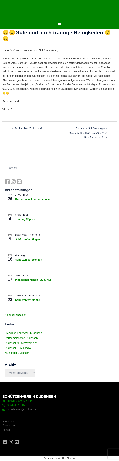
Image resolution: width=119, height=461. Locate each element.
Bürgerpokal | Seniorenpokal (32, 199)
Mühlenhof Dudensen (17, 352)
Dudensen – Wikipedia (18, 348)
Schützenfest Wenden (28, 259)
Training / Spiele (25, 219)
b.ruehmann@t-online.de (21, 409)
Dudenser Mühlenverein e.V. (21, 343)
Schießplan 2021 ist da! (28, 128)
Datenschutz (9, 425)
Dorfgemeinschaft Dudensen (21, 338)
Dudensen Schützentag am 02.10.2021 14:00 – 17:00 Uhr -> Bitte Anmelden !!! (88, 133)
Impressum (8, 421)
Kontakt (6, 429)
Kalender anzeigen (15, 315)
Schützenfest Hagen (27, 239)
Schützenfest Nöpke (27, 300)
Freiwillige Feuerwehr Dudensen (23, 333)
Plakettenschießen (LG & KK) (33, 279)
